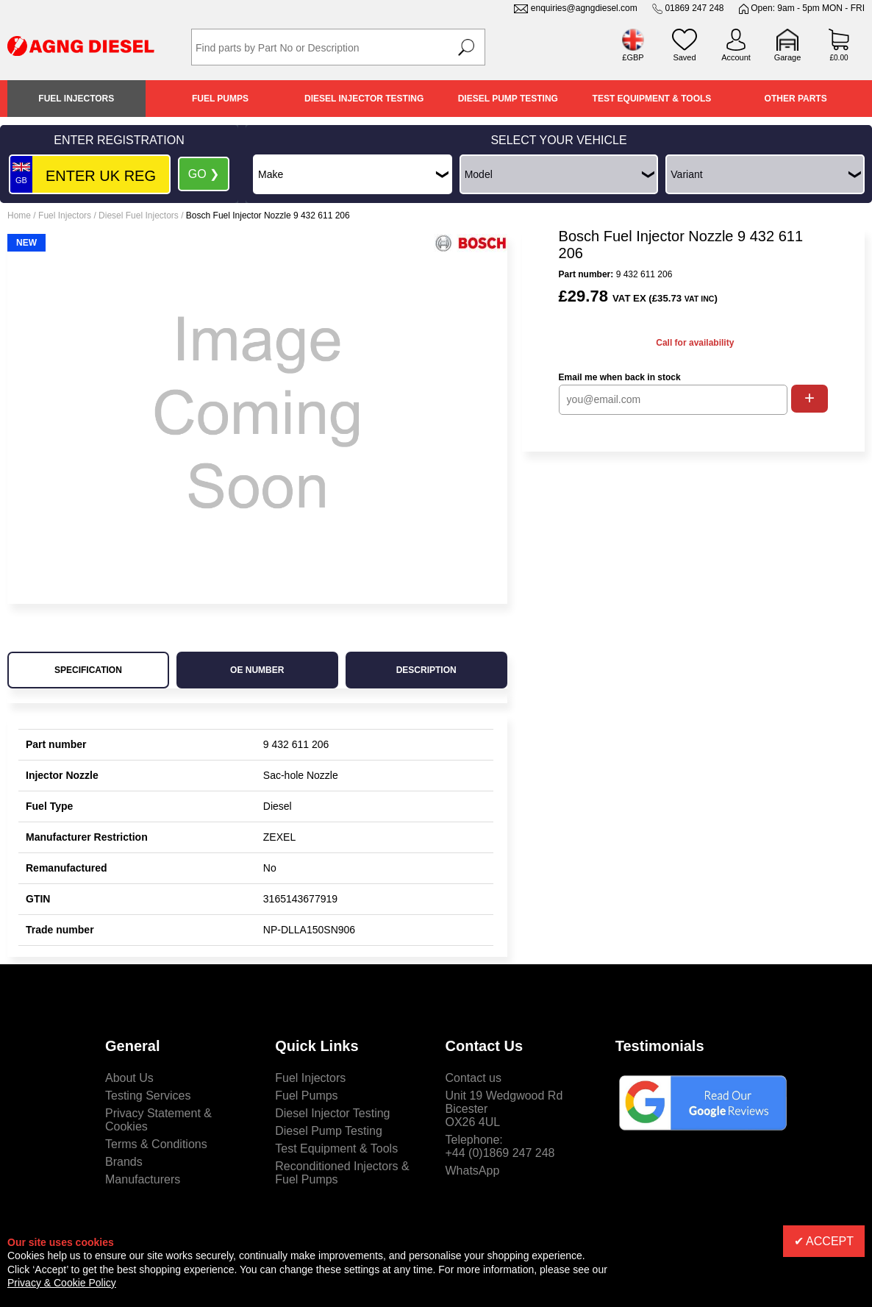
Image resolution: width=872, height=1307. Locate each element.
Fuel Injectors (76, 98)
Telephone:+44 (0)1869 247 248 (500, 1146)
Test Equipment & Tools (652, 98)
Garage (787, 57)
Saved (684, 57)
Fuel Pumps (220, 98)
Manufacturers (142, 1179)
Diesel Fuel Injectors (139, 215)
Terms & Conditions (156, 1144)
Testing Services (148, 1095)
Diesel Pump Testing (508, 98)
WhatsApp (473, 1170)
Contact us (473, 1078)
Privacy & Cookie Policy (61, 1283)
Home (19, 215)
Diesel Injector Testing (364, 98)
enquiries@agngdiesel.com (584, 8)
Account (736, 57)
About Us (129, 1078)
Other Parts (796, 98)
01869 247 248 (694, 8)
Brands (124, 1161)
